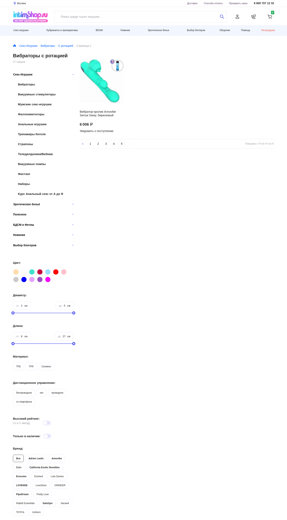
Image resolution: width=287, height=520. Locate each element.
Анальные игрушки (32, 124)
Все (18, 458)
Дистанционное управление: (34, 382)
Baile (19, 467)
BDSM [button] (99, 30)
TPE (18, 366)
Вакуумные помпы (32, 163)
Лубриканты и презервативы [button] (62, 30)
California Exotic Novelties (44, 467)
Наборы (24, 183)
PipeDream (22, 494)
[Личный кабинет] (237, 16)
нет (41, 392)
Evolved (38, 476)
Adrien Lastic (36, 458)
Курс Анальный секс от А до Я (40, 193)
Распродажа (268, 30)
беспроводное (24, 392)
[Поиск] (221, 16)
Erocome (21, 476)
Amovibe (57, 458)
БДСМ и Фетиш (43, 225)
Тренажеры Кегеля (32, 134)
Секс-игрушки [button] (21, 30)
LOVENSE (22, 485)
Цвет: (17, 262)
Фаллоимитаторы (31, 114)
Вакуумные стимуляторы (37, 94)
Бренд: (18, 448)
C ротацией (65, 46)
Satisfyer (48, 503)
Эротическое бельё (43, 204)
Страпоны (25, 144)
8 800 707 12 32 (264, 3)
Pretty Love (43, 494)
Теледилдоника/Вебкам (35, 153)
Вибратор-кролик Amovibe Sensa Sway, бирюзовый (98, 113)
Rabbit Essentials (25, 503)
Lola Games (57, 476)
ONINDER (59, 485)
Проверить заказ (238, 3)
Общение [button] (224, 30)
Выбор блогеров (43, 245)
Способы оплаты (213, 3)
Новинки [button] (125, 30)
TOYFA (20, 512)
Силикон (46, 366)
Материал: (21, 356)
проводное (57, 392)
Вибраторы (48, 46)
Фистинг (24, 173)
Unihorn (36, 512)
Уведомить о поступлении (96, 131)
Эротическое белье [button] (158, 30)
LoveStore (40, 485)
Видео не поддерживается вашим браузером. (102, 81)
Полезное (43, 214)
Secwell (65, 503)
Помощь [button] (245, 30)
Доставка (192, 3)
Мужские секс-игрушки (34, 104)
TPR (31, 366)
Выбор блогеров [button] (196, 30)
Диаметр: (20, 295)
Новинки (43, 235)
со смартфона (24, 401)
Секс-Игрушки (28, 46)
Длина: (18, 325)
